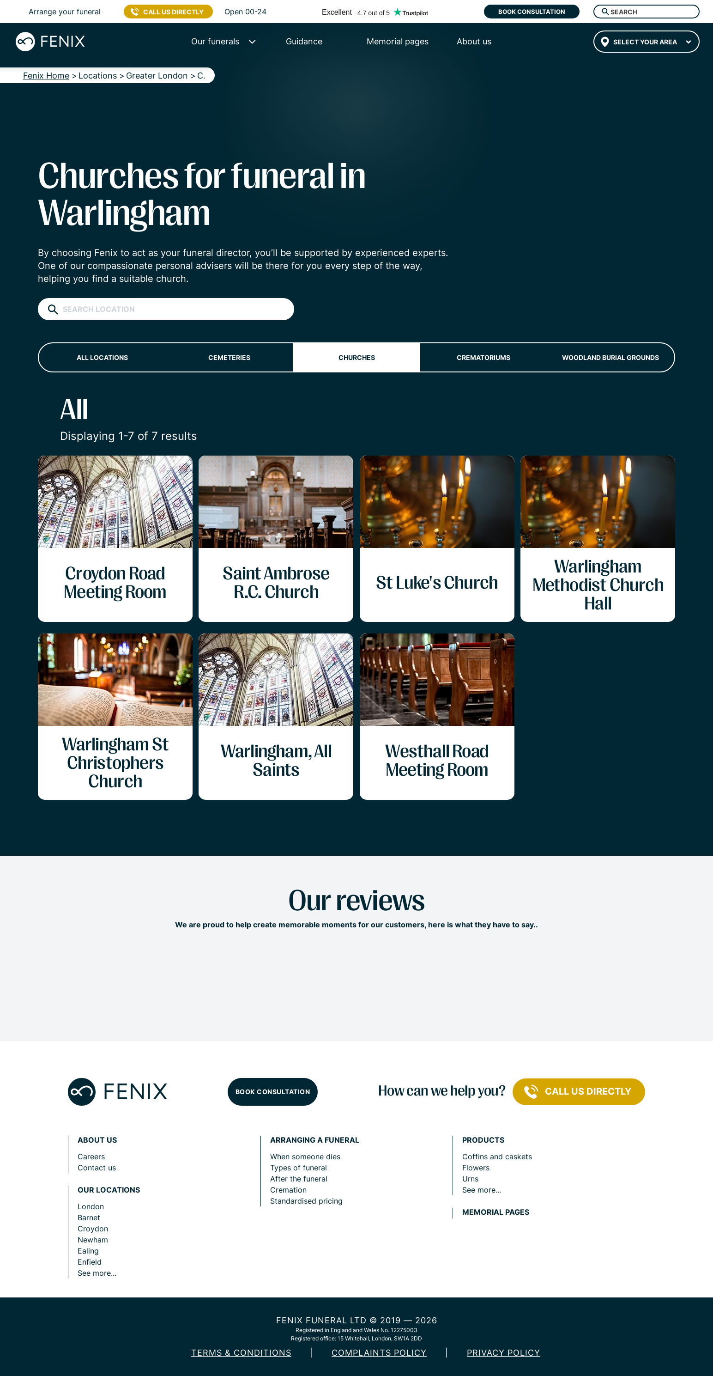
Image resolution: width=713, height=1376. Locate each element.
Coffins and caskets (497, 1156)
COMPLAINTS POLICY (379, 1353)
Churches (356, 357)
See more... (97, 1273)
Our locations (109, 1190)
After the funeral (298, 1178)
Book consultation (531, 11)
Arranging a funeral (314, 1140)
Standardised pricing (306, 1201)
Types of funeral (298, 1167)
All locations (102, 357)
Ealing (88, 1250)
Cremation (288, 1189)
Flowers (475, 1167)
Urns (470, 1178)
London (91, 1206)
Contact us (97, 1167)
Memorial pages (495, 1212)
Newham (93, 1239)
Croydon (93, 1228)
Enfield (90, 1261)
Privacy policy (503, 1353)
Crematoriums (483, 357)
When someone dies (305, 1156)
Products (483, 1140)
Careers (91, 1156)
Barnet (89, 1217)
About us (97, 1140)
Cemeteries (229, 357)
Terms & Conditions (241, 1353)
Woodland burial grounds (610, 357)
